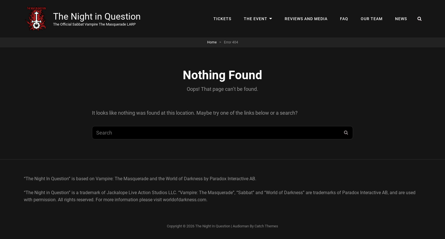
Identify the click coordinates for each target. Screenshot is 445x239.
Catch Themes (266, 226)
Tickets (222, 18)
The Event (255, 18)
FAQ (344, 18)
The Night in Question (97, 16)
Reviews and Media (306, 18)
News (401, 18)
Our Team (372, 18)
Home (212, 42)
